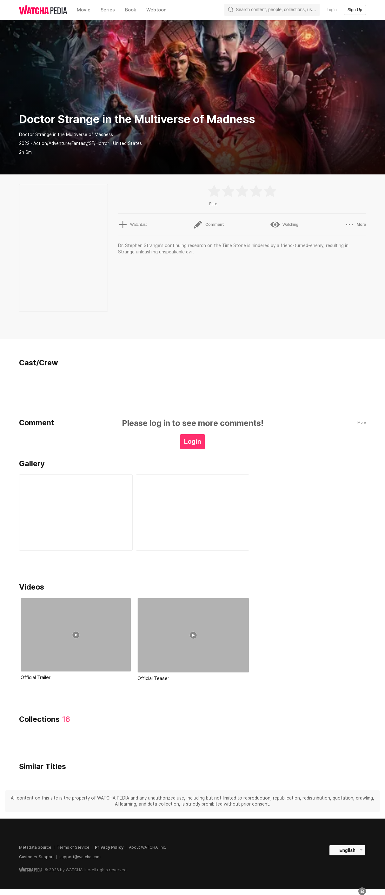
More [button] (355, 224)
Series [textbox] (108, 10)
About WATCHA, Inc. (147, 847)
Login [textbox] (332, 9)
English (347, 850)
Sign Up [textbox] (355, 9)
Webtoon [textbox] (156, 10)
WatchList (132, 224)
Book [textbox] (130, 10)
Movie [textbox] (83, 10)
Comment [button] (208, 224)
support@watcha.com (80, 856)
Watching (284, 224)
